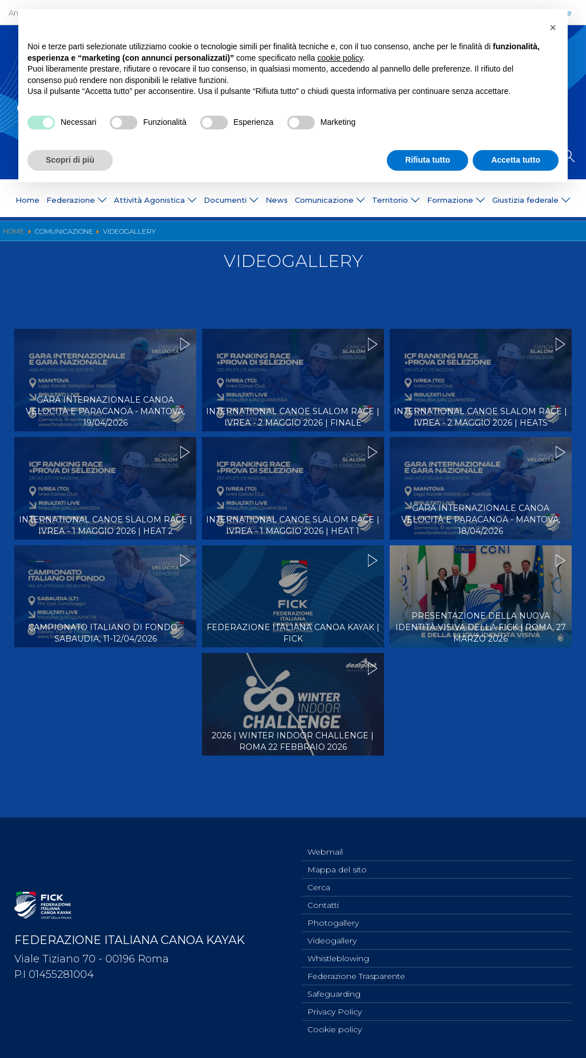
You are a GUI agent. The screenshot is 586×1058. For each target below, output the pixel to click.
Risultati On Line (386, 235)
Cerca (318, 877)
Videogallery (320, 235)
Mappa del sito (337, 859)
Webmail (325, 840)
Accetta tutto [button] (515, 159)
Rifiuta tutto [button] (427, 159)
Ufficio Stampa (197, 235)
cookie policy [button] (340, 57)
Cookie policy (334, 1029)
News (277, 199)
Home (27, 199)
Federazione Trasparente (356, 972)
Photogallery (260, 235)
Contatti (323, 896)
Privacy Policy (334, 1010)
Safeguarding (334, 991)
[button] (553, 27)
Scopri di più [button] (70, 159)
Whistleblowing (338, 953)
